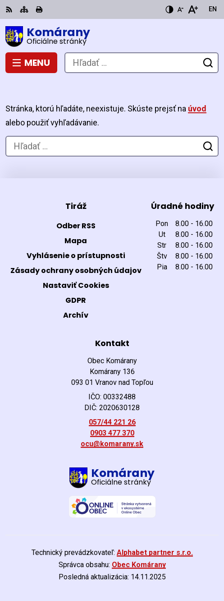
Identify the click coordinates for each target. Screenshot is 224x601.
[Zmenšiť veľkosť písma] (180, 9)
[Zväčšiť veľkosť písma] (193, 9)
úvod (197, 108)
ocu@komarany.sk (112, 443)
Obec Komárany (139, 564)
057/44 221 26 (112, 422)
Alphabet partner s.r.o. (155, 552)
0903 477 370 (112, 433)
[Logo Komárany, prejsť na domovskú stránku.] (112, 36)
